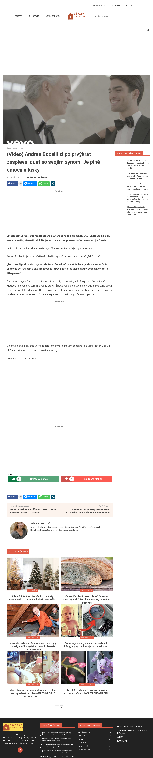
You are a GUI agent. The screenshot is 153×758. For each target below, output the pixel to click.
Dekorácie (32, 590)
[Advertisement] (76, 54)
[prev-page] (57, 707)
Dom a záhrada (86, 684)
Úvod (9, 148)
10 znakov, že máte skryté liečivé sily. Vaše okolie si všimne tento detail (138, 175)
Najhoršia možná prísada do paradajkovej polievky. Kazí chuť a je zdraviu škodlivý (55, 733)
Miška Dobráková (37, 177)
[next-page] (61, 707)
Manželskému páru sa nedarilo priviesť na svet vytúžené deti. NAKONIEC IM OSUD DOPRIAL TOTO (32, 693)
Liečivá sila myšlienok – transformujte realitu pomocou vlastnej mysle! (137, 186)
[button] (147, 29)
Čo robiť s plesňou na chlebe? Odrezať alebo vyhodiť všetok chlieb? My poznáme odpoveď (86, 599)
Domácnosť (86, 590)
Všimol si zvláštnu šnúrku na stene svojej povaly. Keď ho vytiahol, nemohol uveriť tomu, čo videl (33, 646)
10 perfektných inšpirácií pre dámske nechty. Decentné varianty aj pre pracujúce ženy (56, 752)
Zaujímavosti (18, 148)
